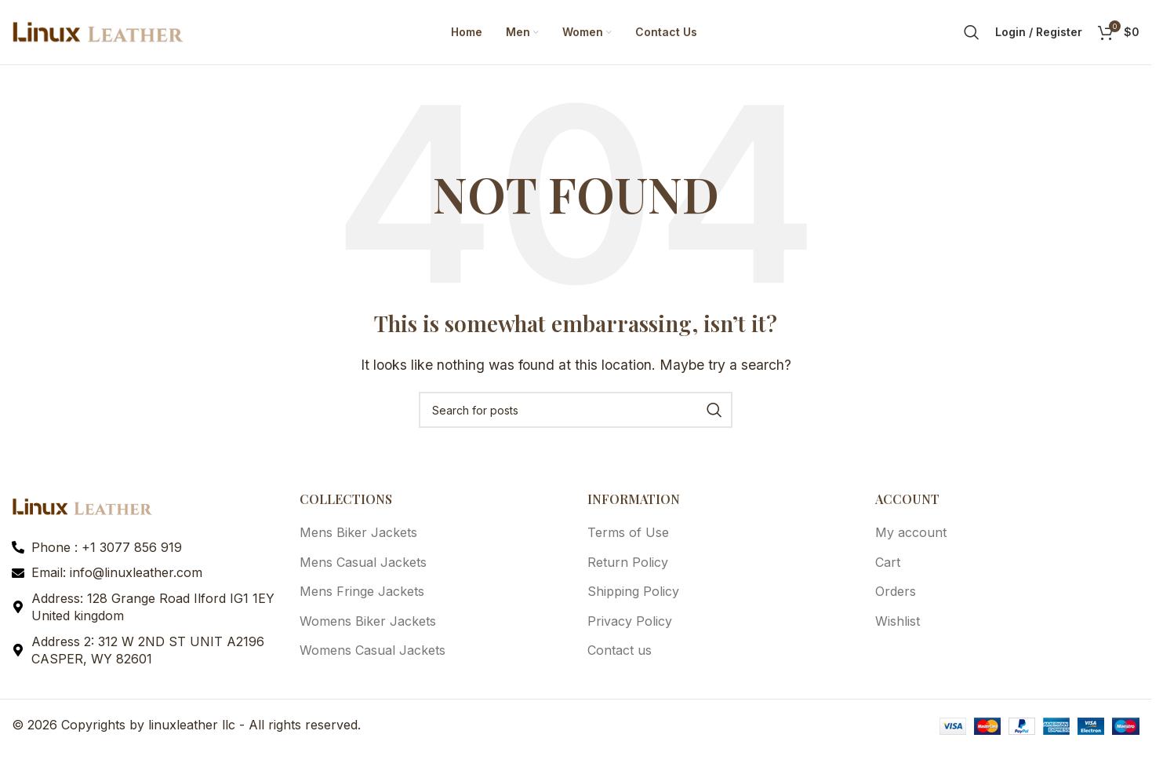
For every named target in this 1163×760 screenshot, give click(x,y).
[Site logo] (98, 34)
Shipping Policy (633, 598)
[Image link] (82, 512)
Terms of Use (628, 539)
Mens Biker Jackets (358, 539)
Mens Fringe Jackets (362, 598)
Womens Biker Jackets (368, 627)
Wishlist (897, 627)
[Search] (971, 35)
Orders (895, 598)
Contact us (619, 656)
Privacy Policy (629, 627)
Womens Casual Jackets (372, 656)
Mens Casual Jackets (363, 568)
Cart (887, 568)
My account (911, 539)
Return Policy (627, 568)
